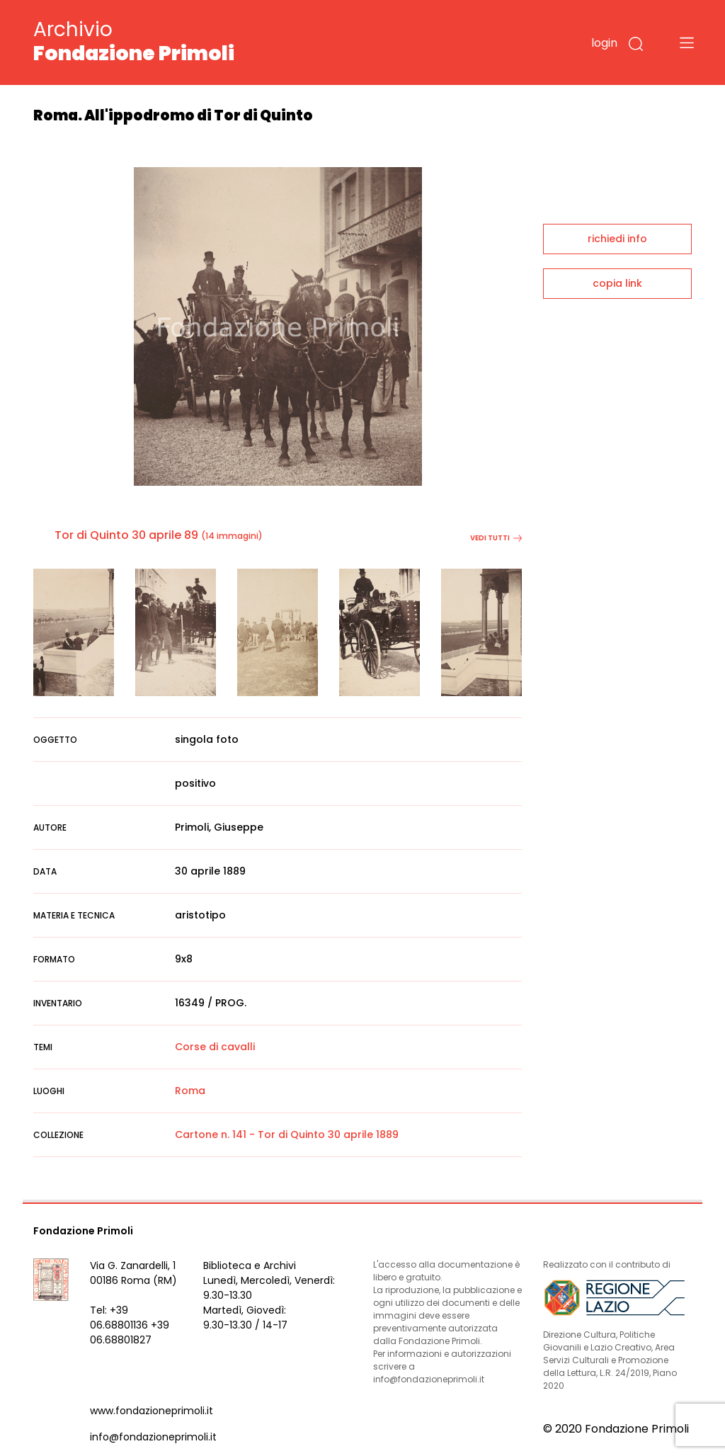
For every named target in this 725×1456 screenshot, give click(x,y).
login (604, 43)
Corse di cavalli (215, 1047)
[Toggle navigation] (686, 42)
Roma (190, 1091)
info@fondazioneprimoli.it (153, 1437)
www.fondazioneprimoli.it (151, 1411)
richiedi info (617, 239)
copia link (617, 283)
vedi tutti (496, 538)
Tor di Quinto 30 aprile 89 (126, 535)
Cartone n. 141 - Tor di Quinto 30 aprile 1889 (287, 1134)
